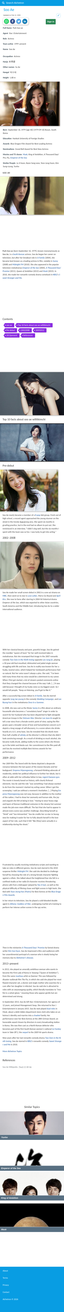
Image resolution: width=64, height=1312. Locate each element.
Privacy (6, 1285)
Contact (6, 1292)
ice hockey (56, 1029)
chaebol (37, 1015)
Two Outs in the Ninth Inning (22, 659)
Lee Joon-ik (47, 718)
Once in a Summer (36, 702)
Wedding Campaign (45, 699)
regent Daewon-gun (50, 777)
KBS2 (55, 274)
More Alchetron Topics (12, 1051)
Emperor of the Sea (18, 157)
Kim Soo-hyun (14, 951)
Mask (25, 154)
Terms (5, 1278)
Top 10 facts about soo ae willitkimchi (34, 325)
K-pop (37, 515)
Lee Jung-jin (48, 659)
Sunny (55, 261)
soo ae (9, 325)
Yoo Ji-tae (41, 885)
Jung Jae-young (17, 699)
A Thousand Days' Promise (33, 947)
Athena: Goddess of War (20, 904)
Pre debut (10, 330)
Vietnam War (28, 718)
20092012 (40, 330)
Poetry (28, 891)
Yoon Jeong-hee (17, 891)
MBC (5, 595)
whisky (23, 735)
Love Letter (32, 595)
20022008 (25, 330)
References (28, 335)
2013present (11, 335)
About (5, 1270)
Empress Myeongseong (23, 770)
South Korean (18, 254)
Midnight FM (17, 264)
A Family (41, 257)
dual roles (51, 1008)
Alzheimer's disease (24, 957)
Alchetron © (10, 1299)
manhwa (19, 976)
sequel (25, 1032)
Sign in (50, 21)
